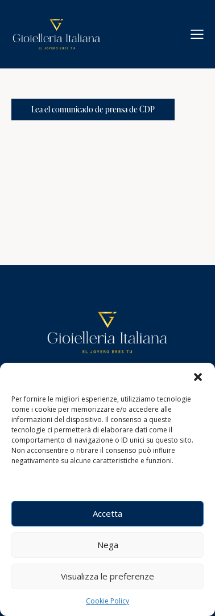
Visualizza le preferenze (107, 576)
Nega (107, 544)
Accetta (107, 513)
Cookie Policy (107, 601)
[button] (198, 377)
